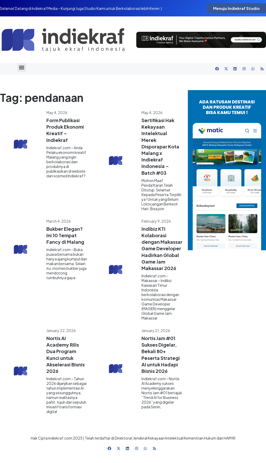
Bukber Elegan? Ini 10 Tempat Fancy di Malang (65, 235)
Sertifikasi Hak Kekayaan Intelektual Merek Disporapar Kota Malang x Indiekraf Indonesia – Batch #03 (160, 146)
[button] (21, 67)
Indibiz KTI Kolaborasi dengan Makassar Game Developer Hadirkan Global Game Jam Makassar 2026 (161, 248)
